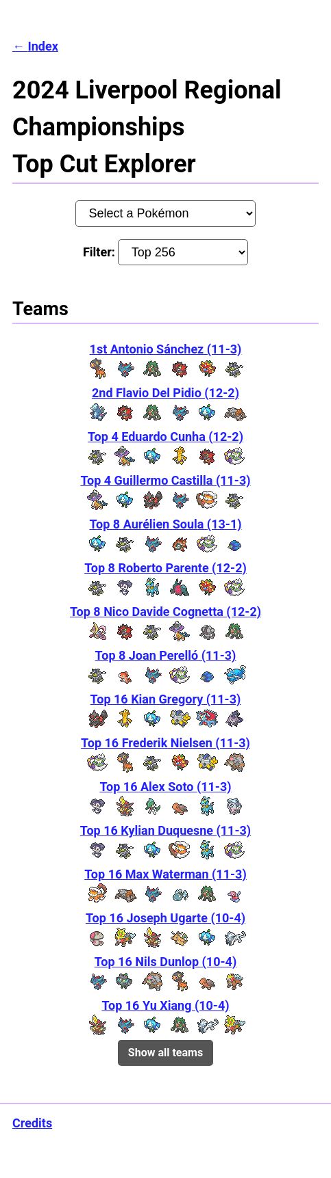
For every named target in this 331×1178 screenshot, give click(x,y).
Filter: (165, 252)
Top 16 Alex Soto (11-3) (165, 786)
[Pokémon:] (165, 213)
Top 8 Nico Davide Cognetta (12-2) (165, 611)
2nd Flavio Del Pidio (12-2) (165, 393)
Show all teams (165, 1052)
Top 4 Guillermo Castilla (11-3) (165, 480)
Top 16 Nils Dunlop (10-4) (166, 961)
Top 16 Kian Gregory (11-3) (165, 699)
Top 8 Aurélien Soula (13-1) (165, 524)
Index (42, 46)
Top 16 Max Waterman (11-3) (165, 874)
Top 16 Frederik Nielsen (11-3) (165, 743)
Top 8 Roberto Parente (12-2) (165, 568)
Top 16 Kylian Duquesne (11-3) (165, 830)
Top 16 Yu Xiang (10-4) (165, 1005)
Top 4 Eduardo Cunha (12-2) (165, 436)
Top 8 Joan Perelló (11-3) (165, 655)
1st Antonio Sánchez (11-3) (166, 349)
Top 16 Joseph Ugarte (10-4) (165, 918)
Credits (32, 1123)
